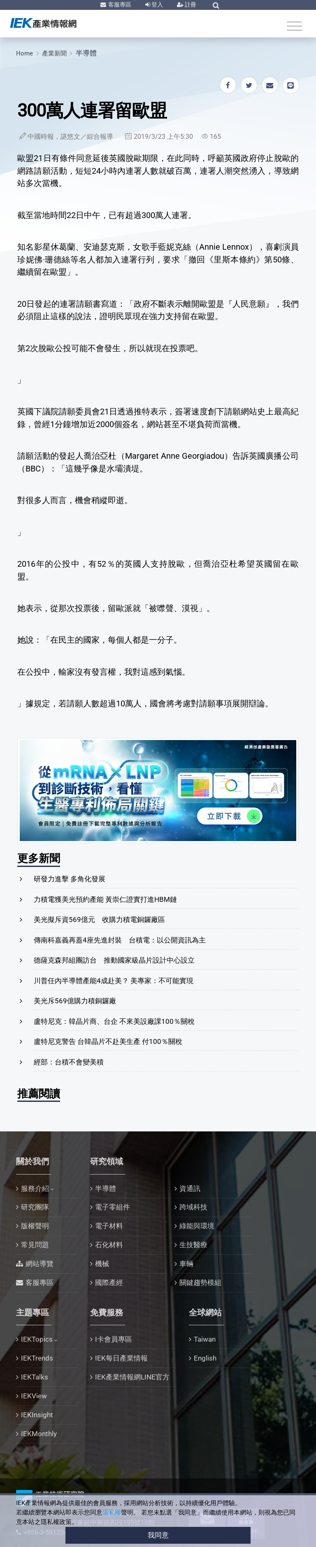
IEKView (34, 1396)
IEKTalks (34, 1377)
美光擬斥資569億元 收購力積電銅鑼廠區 (99, 919)
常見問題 (35, 1245)
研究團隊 (35, 1207)
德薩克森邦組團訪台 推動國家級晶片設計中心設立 (114, 960)
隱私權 (111, 1512)
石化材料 (109, 1245)
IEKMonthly (39, 1434)
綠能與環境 (196, 1226)
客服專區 (119, 4)
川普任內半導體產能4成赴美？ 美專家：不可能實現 (113, 981)
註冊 (190, 4)
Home (24, 53)
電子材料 (109, 1226)
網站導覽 (39, 1264)
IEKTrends (37, 1358)
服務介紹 (35, 1188)
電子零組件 (112, 1207)
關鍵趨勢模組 (200, 1282)
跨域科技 (193, 1207)
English (205, 1358)
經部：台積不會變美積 (69, 1062)
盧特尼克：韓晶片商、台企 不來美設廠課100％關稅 (114, 1021)
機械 (102, 1264)
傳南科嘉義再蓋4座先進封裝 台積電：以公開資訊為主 (120, 940)
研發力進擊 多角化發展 (69, 879)
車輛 (186, 1264)
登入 (156, 4)
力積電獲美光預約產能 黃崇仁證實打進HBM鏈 (105, 899)
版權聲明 (35, 1226)
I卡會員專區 (113, 1339)
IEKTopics (37, 1339)
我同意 (158, 1535)
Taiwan (205, 1339)
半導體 (86, 53)
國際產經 (109, 1282)
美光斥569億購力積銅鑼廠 (75, 1001)
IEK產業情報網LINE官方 (132, 1377)
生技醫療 (193, 1245)
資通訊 (189, 1188)
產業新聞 (54, 53)
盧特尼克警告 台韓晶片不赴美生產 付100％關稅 (108, 1041)
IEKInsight (37, 1415)
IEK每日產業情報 (121, 1358)
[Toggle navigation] (294, 25)
